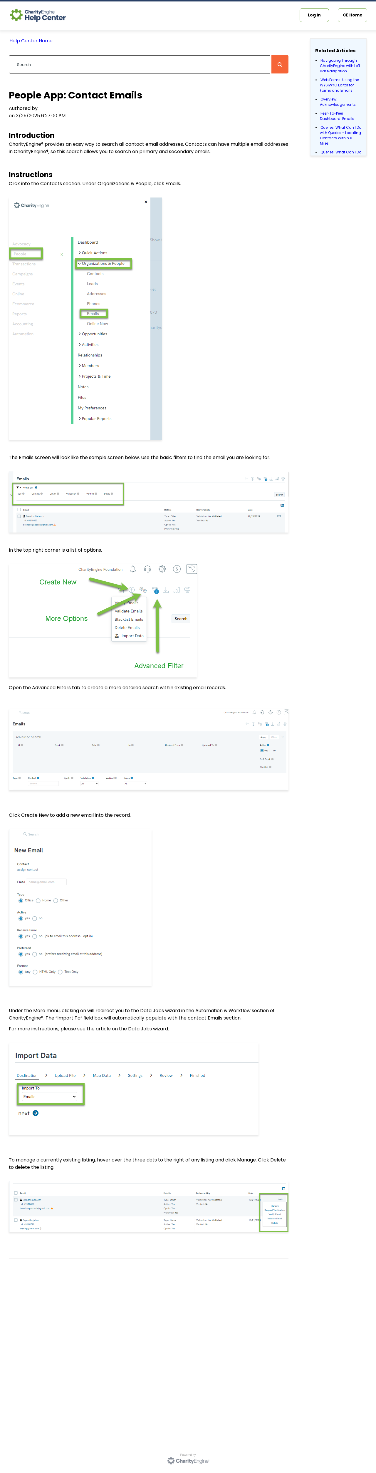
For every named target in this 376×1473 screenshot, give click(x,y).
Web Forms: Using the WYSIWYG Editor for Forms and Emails (339, 85)
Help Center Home (31, 40)
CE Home (352, 15)
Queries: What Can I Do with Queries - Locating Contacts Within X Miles (340, 135)
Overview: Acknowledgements (338, 102)
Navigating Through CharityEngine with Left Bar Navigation (340, 65)
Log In (314, 15)
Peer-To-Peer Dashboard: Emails (337, 116)
